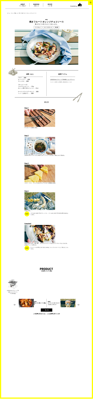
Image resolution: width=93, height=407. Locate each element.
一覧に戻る (46, 310)
